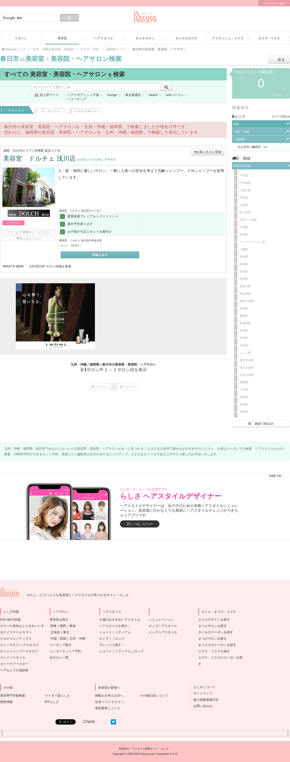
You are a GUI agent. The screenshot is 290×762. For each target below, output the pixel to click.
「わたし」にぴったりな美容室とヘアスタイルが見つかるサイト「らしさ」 (78, 595)
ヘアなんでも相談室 (14, 670)
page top (275, 475)
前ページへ (99, 387)
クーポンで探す (61, 645)
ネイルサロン (145, 38)
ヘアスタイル (103, 38)
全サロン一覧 (59, 657)
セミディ (105, 638)
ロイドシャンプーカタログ (19, 651)
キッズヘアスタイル (163, 626)
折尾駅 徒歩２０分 (47, 150)
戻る (281, 59)
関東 (53, 626)
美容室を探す (59, 619)
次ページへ (128, 387)
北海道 (55, 632)
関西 (63, 626)
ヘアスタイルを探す (113, 626)
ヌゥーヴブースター (14, 664)
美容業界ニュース (107, 708)
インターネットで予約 (65, 651)
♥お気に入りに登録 (207, 152)
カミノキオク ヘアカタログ (19, 645)
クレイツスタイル (12, 657)
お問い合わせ (201, 706)
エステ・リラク (269, 38)
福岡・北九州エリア (17, 150)
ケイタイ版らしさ (57, 695)
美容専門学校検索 (12, 695)
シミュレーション (161, 619)
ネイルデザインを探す (214, 619)
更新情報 (6, 702)
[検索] (28, 18)
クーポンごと (52, 110)
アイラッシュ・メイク (228, 38)
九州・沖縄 (77, 638)
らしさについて (202, 687)
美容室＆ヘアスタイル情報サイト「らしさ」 (145, 748)
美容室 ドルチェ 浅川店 (59, 158)
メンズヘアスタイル (163, 632)
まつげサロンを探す (212, 638)
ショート (105, 632)
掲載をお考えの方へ (109, 695)
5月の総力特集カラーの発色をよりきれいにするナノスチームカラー (22, 626)
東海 (72, 626)
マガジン (20, 38)
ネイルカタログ (186, 38)
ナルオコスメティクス (16, 638)
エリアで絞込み (281, 116)
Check (89, 721)
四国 (63, 638)
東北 (66, 632)
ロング (119, 638)
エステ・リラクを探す (214, 651)
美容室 (62, 38)
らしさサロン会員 (274, 3)
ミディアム (123, 632)
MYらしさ (52, 702)
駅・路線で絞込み (261, 423)
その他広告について (154, 695)
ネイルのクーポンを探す (215, 632)
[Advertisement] (155, 316)
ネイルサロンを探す (212, 626)
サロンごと (17, 110)
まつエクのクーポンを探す (217, 645)
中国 (53, 638)
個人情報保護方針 (204, 700)
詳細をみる (100, 255)
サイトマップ (201, 693)
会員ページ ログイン (109, 702)
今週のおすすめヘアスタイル (119, 619)
